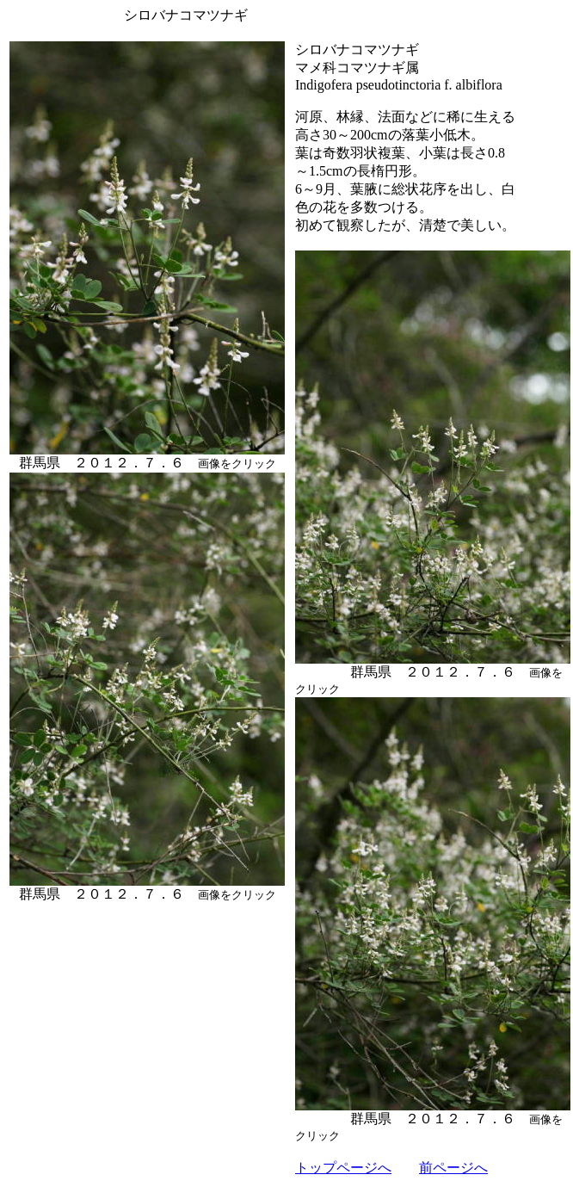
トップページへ (343, 1167)
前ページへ (453, 1167)
